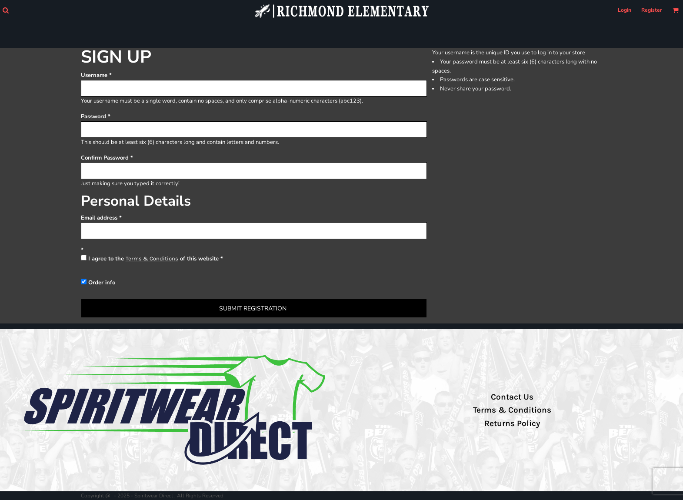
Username (94, 75)
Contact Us (512, 397)
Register (651, 10)
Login (624, 10)
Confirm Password (105, 158)
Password (93, 116)
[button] (5, 10)
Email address (99, 218)
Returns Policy (512, 423)
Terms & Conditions (152, 258)
